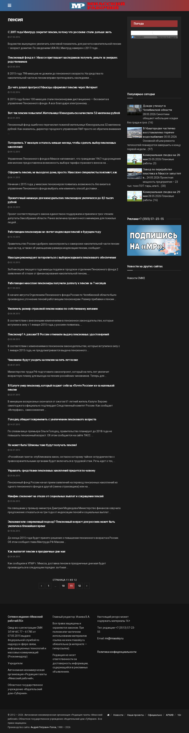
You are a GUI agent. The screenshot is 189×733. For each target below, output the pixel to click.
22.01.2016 (14, 118)
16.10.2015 (14, 237)
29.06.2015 (14, 476)
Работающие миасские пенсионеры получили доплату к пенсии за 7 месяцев (57, 283)
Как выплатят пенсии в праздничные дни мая (36, 551)
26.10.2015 (14, 207)
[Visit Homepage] (97, 5)
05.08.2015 (14, 339)
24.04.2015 (14, 556)
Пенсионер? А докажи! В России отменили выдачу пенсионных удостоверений (58, 334)
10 (63, 585)
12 (79, 585)
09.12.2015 (14, 152)
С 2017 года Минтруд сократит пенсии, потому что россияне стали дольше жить (59, 32)
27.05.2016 (14, 37)
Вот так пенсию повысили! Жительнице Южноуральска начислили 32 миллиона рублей (64, 113)
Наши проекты (135, 715)
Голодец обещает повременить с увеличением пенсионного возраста (52, 419)
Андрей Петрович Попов (43, 727)
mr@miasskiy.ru (113, 638)
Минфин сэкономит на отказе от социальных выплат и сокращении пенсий (56, 496)
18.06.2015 (14, 531)
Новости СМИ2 (136, 278)
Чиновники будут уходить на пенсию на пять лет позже (43, 360)
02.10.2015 (14, 262)
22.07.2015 (14, 395)
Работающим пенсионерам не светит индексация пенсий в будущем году (54, 232)
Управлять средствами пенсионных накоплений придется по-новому (51, 470)
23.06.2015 (14, 501)
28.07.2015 (14, 365)
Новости (118, 715)
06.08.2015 (14, 313)
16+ (179, 715)
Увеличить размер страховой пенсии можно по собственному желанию (53, 308)
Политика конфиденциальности (116, 651)
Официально (155, 715)
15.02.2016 (14, 92)
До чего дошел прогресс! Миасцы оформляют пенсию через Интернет (52, 87)
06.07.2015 (14, 450)
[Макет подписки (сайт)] (154, 240)
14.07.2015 (14, 424)
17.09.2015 (14, 288)
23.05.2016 (14, 67)
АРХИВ (169, 715)
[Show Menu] (9, 5)
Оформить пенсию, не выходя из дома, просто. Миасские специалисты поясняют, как (62, 172)
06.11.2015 (14, 177)
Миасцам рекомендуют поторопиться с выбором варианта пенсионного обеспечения (62, 257)
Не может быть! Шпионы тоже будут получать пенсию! (42, 445)
